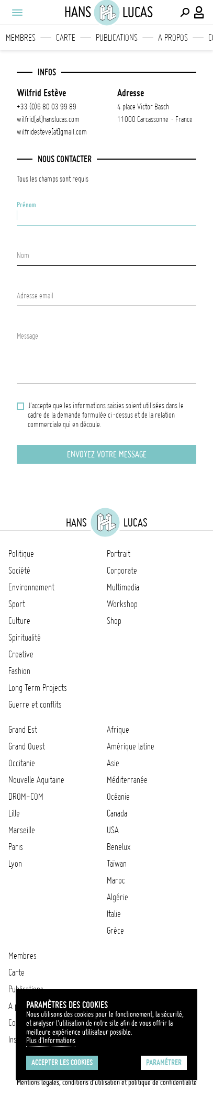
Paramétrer (164, 1062)
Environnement (31, 587)
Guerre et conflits (35, 704)
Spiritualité (24, 637)
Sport (16, 604)
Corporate (122, 570)
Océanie (118, 796)
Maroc (116, 880)
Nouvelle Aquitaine (36, 780)
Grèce (115, 930)
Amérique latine (130, 746)
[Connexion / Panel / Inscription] (199, 12)
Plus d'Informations (50, 1040)
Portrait (118, 554)
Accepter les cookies (62, 1062)
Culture (19, 621)
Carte (65, 37)
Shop (114, 621)
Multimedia (123, 587)
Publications (117, 37)
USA (113, 830)
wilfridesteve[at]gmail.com (52, 132)
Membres (21, 37)
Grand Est (22, 729)
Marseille (21, 830)
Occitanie (21, 763)
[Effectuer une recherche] (184, 12)
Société (19, 570)
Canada (117, 813)
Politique (21, 554)
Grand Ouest (26, 746)
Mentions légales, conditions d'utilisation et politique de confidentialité (107, 1082)
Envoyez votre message (107, 454)
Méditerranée (127, 780)
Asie (113, 763)
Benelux (118, 847)
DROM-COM (25, 796)
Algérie (117, 897)
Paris (15, 847)
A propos (173, 37)
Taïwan (117, 863)
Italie (114, 914)
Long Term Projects (37, 688)
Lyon (15, 863)
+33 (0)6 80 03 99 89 (46, 106)
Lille (14, 813)
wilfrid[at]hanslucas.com (48, 119)
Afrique (118, 729)
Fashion (19, 671)
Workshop (122, 604)
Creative (20, 654)
